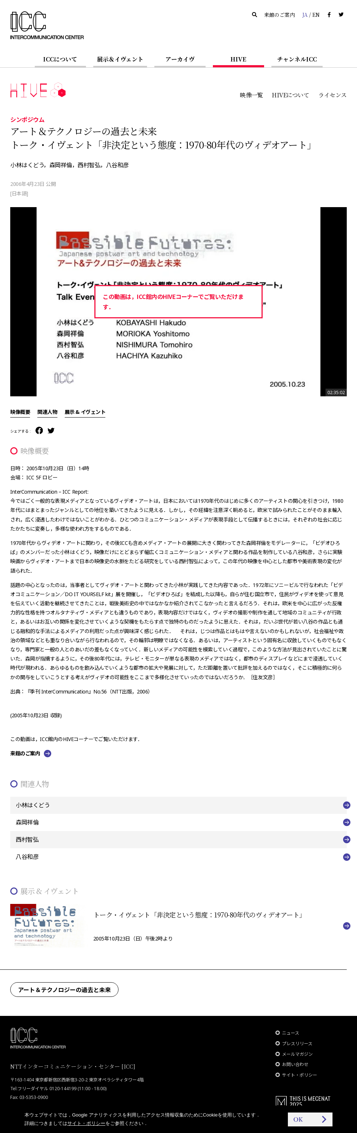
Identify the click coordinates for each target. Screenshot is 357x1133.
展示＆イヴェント (120, 59)
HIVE (238, 59)
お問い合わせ (295, 1064)
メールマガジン (297, 1054)
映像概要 (20, 411)
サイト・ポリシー (299, 1075)
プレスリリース (297, 1043)
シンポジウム (27, 119)
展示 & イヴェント (85, 411)
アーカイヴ (180, 59)
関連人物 (47, 411)
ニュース (290, 1033)
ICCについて (60, 59)
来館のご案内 (279, 14)
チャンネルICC (297, 59)
